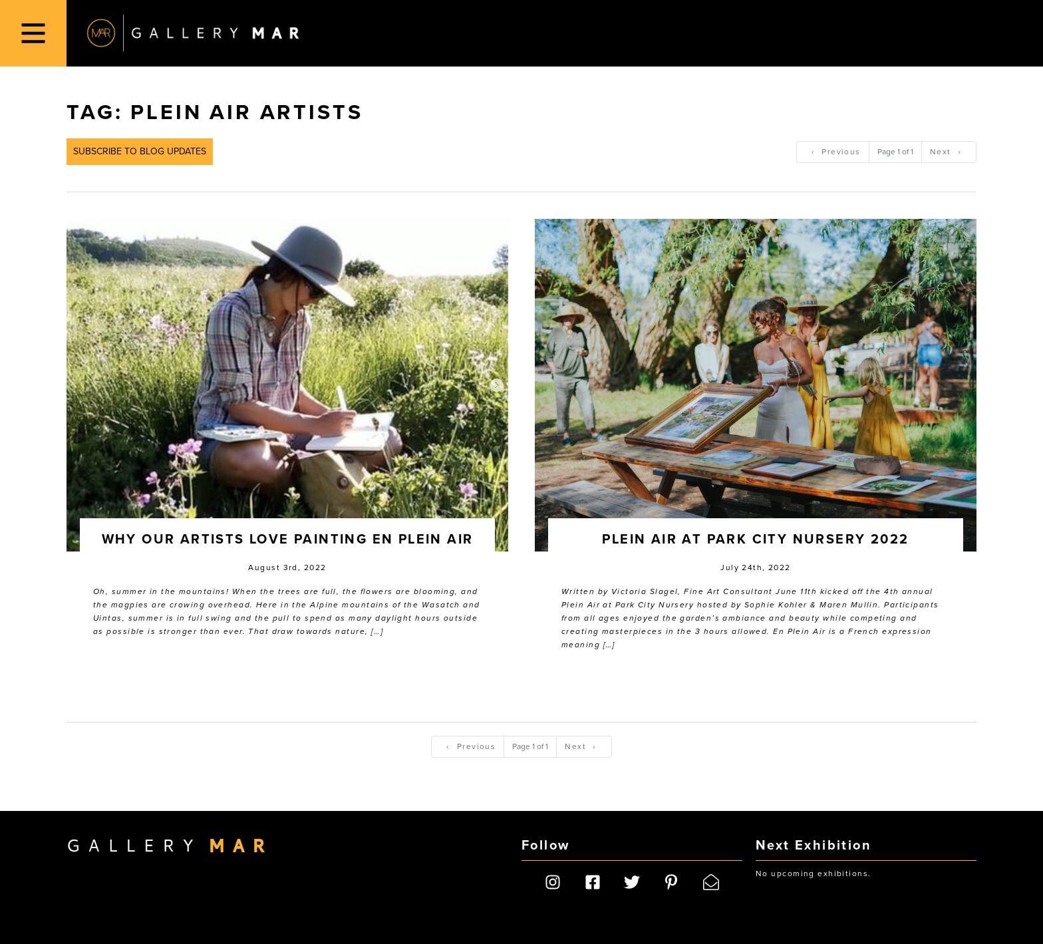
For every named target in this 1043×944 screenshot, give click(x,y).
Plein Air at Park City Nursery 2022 (755, 540)
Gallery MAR (192, 33)
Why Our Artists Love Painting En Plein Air (288, 540)
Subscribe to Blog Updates (139, 151)
